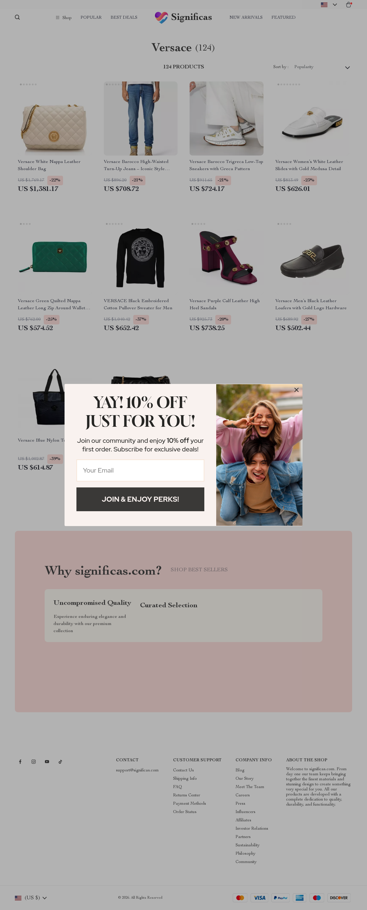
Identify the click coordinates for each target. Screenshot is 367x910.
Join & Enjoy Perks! (140, 499)
